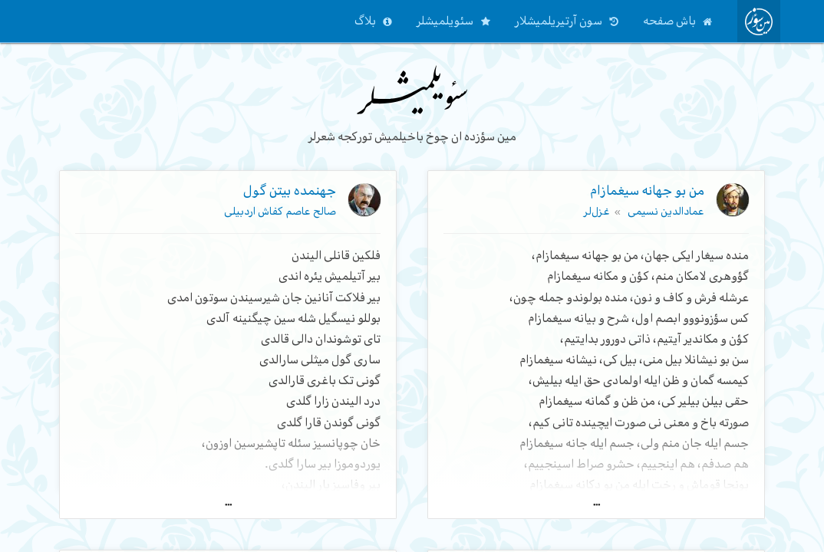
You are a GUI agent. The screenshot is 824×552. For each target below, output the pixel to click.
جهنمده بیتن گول (289, 190)
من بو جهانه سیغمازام (647, 190)
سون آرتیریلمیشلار (558, 20)
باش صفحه (669, 20)
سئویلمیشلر (445, 20)
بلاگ (365, 20)
